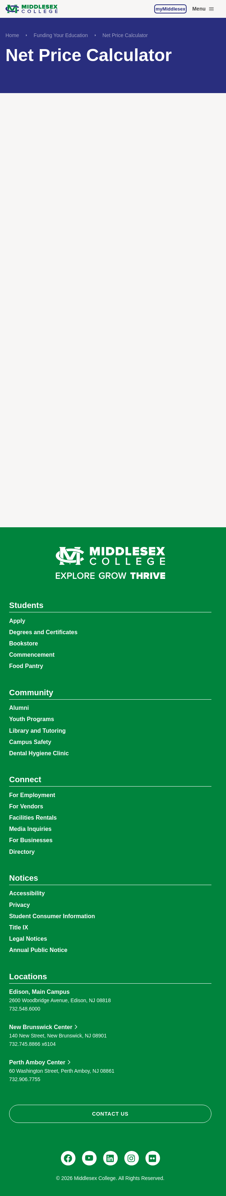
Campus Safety (30, 742)
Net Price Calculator (125, 35)
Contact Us (110, 1114)
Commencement (31, 655)
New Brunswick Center (40, 1027)
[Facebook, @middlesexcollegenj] (68, 1158)
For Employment (32, 795)
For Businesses (30, 840)
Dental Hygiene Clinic (39, 753)
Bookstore (23, 643)
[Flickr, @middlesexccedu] (152, 1158)
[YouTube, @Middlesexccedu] (89, 1158)
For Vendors (26, 806)
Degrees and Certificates (43, 632)
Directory (22, 852)
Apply (17, 621)
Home (12, 35)
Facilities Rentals (33, 818)
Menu (203, 9)
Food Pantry (26, 666)
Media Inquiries (30, 829)
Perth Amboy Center (37, 1062)
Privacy (19, 905)
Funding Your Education (61, 35)
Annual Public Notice (38, 950)
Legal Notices (28, 939)
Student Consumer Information (52, 916)
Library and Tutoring (37, 731)
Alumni (19, 708)
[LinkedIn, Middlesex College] (110, 1158)
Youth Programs (31, 719)
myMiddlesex (171, 9)
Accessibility (27, 893)
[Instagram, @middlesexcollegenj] (131, 1158)
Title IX (18, 927)
